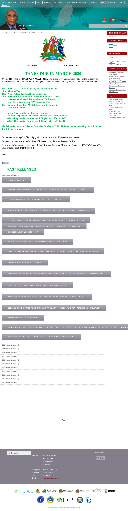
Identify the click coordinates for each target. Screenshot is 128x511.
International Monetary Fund (117, 117)
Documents (112, 36)
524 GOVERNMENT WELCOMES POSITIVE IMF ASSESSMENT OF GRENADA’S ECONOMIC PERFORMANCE (48, 190)
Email (45, 33)
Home (4, 2)
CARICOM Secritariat (115, 113)
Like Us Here (15, 453)
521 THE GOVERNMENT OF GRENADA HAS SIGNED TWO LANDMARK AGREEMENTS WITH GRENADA (46, 220)
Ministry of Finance (26, 26)
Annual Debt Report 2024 (116, 72)
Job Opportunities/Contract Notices (65, 2)
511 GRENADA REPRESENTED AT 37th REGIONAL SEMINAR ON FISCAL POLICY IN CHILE (41, 337)
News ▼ (104, 2)
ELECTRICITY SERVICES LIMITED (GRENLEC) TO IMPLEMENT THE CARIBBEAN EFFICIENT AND (44, 226)
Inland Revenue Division (116, 99)
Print (40, 33)
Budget (31, 2)
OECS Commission (114, 111)
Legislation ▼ (94, 2)
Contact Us (5, 5)
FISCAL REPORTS (115, 65)
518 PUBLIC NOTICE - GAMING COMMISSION (25, 262)
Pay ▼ (39, 2)
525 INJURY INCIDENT (16, 180)
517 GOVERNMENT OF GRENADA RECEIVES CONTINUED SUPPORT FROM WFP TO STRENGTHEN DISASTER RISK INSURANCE (56, 274)
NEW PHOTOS (114, 58)
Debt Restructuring (114, 78)
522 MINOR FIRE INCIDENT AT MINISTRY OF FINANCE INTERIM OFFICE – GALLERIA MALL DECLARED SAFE (48, 211)
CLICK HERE (76, 427)
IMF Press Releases (115, 84)
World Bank (112, 115)
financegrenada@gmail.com (51, 478)
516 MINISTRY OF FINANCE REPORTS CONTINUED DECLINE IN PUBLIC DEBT (37, 285)
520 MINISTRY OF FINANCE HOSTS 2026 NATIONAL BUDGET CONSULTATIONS (37, 241)
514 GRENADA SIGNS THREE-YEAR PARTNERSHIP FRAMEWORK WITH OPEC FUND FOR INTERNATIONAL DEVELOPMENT (54, 308)
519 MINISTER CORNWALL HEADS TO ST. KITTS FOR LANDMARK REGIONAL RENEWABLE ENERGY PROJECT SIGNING (53, 251)
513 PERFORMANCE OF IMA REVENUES (23, 317)
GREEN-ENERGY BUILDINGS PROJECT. (23, 232)
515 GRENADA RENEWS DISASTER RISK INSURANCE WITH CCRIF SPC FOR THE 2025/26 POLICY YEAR (47, 297)
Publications (83, 2)
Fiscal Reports (113, 74)
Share (5, 163)
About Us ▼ (12, 2)
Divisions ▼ (23, 2)
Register (120, 2)
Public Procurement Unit (116, 101)
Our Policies (47, 2)
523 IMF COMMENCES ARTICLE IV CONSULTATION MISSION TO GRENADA (36, 199)
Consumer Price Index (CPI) (117, 76)
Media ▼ (112, 2)
